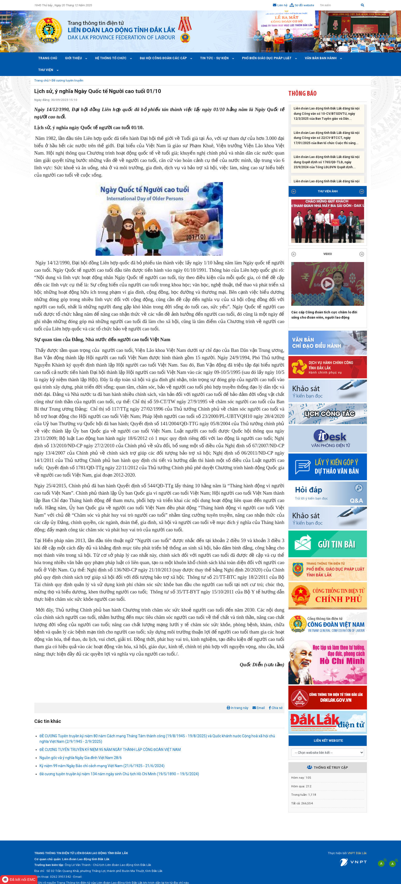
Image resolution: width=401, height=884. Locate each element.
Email (258, 708)
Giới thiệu (74, 58)
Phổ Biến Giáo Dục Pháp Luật (267, 58)
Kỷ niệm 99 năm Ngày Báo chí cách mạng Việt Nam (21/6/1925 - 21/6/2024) (102, 766)
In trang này (237, 708)
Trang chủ (47, 58)
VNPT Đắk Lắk (357, 853)
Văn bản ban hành (321, 58)
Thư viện (46, 70)
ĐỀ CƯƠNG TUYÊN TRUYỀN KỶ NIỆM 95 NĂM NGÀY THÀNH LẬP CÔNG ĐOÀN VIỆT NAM (110, 749)
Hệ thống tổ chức (111, 58)
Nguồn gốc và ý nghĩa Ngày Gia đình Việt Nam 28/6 (81, 758)
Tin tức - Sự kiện (214, 58)
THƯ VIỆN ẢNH (328, 191)
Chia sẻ (276, 708)
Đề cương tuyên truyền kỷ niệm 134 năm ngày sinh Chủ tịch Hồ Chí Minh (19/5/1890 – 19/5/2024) (119, 774)
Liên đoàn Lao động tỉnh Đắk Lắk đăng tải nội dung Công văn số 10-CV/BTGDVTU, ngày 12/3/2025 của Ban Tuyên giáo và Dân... (326, 115)
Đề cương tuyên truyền (67, 80)
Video (327, 254)
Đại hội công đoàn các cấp (164, 58)
